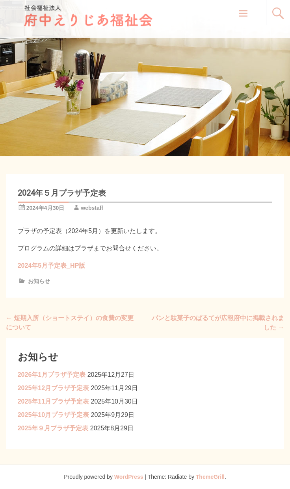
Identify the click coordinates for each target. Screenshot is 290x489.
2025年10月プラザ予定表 (53, 414)
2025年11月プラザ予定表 (53, 401)
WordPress (128, 477)
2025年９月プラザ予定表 (53, 428)
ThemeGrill (210, 477)
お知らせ (39, 281)
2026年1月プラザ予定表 (52, 374)
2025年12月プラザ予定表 (53, 388)
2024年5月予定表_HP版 (52, 265)
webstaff (92, 208)
